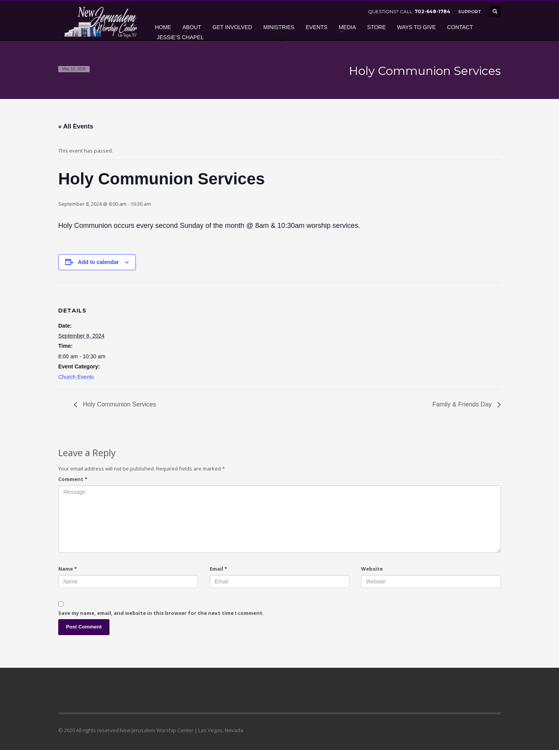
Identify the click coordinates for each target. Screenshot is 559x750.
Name (67, 568)
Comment (72, 479)
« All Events (75, 126)
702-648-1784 (432, 11)
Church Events (76, 377)
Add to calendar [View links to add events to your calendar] (98, 262)
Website (372, 568)
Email (218, 568)
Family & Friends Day (462, 404)
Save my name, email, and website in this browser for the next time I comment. (161, 612)
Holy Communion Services (118, 404)
